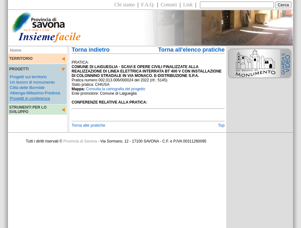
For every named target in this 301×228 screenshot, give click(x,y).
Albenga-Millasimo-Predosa (35, 93)
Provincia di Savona (80, 141)
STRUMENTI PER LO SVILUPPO (28, 109)
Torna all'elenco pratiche (191, 50)
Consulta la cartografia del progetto (115, 89)
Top (221, 125)
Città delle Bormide (27, 87)
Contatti (169, 4)
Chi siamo (124, 4)
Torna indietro (91, 50)
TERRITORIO (21, 58)
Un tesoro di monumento (32, 82)
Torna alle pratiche (88, 125)
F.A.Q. (148, 4)
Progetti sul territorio (28, 76)
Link (188, 4)
